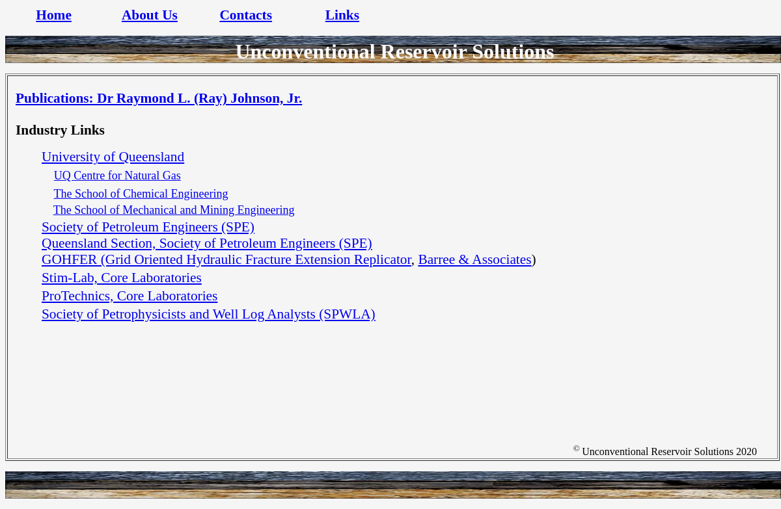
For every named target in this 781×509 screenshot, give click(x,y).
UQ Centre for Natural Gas (117, 175)
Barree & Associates (474, 259)
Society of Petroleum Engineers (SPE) (148, 227)
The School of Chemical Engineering (141, 193)
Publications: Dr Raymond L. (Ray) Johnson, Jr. (159, 98)
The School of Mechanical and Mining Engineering (174, 209)
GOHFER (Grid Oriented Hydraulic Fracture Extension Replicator (226, 259)
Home (54, 15)
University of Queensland (113, 156)
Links (342, 15)
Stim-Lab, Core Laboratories (122, 277)
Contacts (245, 15)
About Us (150, 15)
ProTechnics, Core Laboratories (129, 296)
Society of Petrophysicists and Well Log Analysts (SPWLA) (209, 314)
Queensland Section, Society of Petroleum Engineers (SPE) (207, 243)
